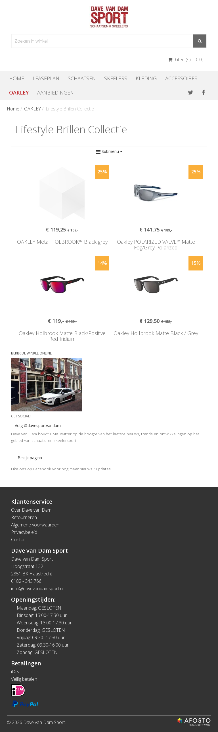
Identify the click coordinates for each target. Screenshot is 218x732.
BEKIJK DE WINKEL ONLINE (31, 353)
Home (16, 78)
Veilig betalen (24, 679)
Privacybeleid (24, 532)
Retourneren (24, 517)
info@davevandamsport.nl (37, 588)
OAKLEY (19, 92)
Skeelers (115, 78)
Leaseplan (46, 78)
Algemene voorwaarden (35, 525)
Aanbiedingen (55, 92)
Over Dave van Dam (31, 510)
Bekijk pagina (30, 457)
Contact (19, 539)
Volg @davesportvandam (38, 425)
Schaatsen (82, 78)
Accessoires (181, 78)
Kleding (146, 78)
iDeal (16, 672)
